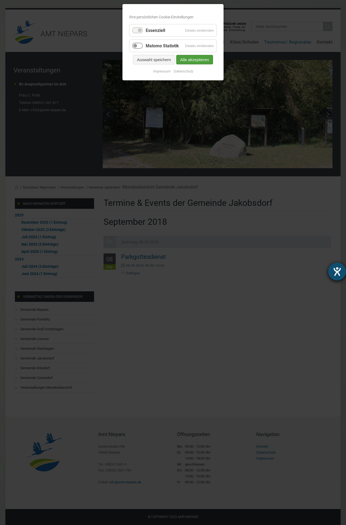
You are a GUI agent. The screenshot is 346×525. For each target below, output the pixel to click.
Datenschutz (183, 71)
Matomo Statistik (162, 45)
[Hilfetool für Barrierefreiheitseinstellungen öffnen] (337, 271)
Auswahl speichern (154, 59)
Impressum (162, 71)
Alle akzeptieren (194, 59)
